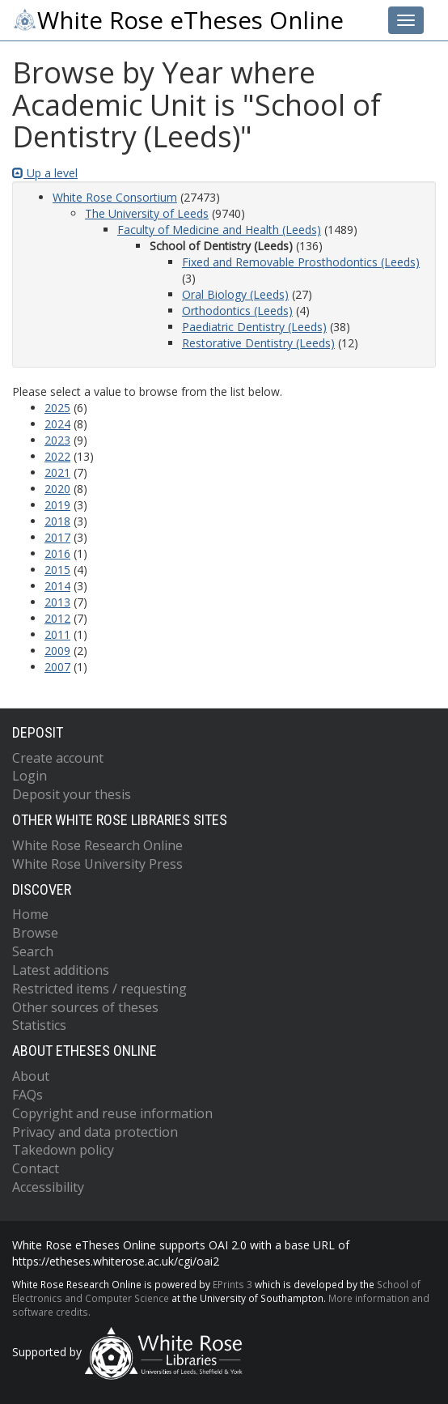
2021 (57, 472)
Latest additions (60, 970)
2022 (57, 456)
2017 (57, 537)
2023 (57, 440)
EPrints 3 (232, 1284)
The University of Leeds (147, 213)
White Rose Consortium (115, 197)
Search (32, 951)
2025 (57, 407)
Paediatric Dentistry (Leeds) (254, 326)
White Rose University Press (97, 864)
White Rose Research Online (97, 845)
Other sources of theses (85, 1007)
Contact (35, 1168)
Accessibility (48, 1187)
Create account (58, 758)
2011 (57, 634)
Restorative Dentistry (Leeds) (258, 343)
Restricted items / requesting (99, 989)
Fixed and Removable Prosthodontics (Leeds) (301, 262)
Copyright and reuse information (112, 1113)
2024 (57, 424)
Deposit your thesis (71, 794)
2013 (57, 602)
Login (29, 776)
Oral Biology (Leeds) (235, 294)
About (30, 1076)
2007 (57, 666)
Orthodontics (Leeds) (237, 310)
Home (30, 914)
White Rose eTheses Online (178, 20)
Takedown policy (63, 1150)
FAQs (27, 1095)
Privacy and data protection (95, 1132)
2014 (57, 586)
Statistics (39, 1025)
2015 (57, 569)
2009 (57, 650)
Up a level (45, 173)
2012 (57, 618)
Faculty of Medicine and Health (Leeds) (219, 229)
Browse (35, 933)
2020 (57, 488)
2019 (57, 505)
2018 (57, 521)
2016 (57, 553)
